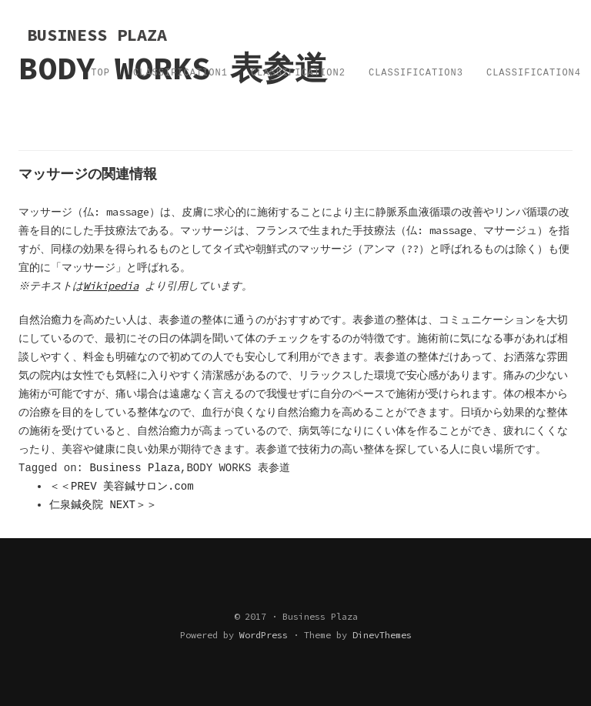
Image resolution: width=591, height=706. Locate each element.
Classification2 (298, 73)
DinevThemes (382, 635)
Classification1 (180, 73)
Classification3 (416, 73)
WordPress (263, 635)
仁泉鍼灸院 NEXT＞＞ (103, 505)
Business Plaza (134, 468)
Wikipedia (113, 286)
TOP (100, 73)
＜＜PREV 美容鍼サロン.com (121, 486)
